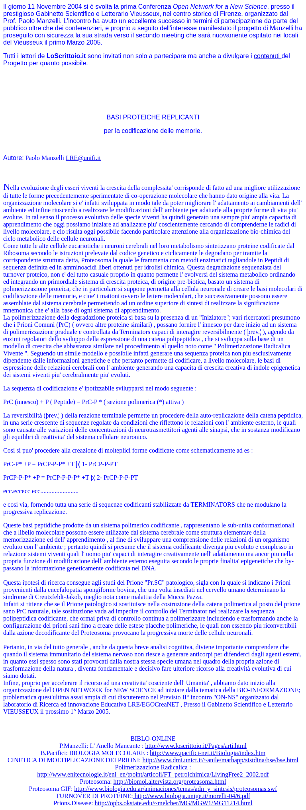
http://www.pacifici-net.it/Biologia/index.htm (207, 752)
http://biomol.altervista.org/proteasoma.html (170, 781)
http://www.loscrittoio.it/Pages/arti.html (196, 745)
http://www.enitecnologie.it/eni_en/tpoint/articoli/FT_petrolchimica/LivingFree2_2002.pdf (153, 774)
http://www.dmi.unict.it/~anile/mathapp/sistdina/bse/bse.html (220, 760)
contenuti (267, 56)
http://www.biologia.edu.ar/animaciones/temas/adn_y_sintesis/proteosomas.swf (175, 788)
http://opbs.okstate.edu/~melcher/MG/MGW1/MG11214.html (174, 803)
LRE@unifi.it (83, 157)
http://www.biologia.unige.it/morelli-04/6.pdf (191, 795)
